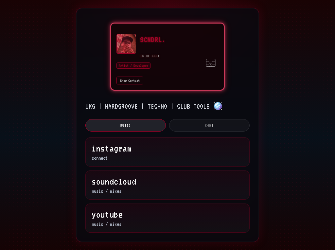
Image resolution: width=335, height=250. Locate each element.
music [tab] (125, 125)
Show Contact (130, 80)
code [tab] (209, 125)
